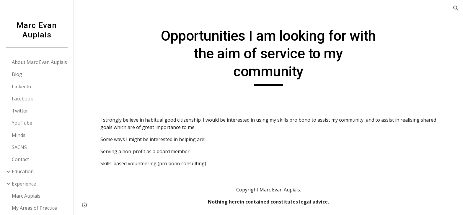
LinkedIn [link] (21, 86)
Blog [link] (17, 74)
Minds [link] (18, 135)
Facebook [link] (22, 98)
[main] (268, 56)
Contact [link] (20, 159)
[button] (456, 8)
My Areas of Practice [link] (34, 208)
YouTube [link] (22, 123)
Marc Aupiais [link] (26, 196)
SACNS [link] (19, 147)
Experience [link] (24, 184)
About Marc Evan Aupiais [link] (39, 62)
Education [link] (23, 171)
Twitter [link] (20, 111)
